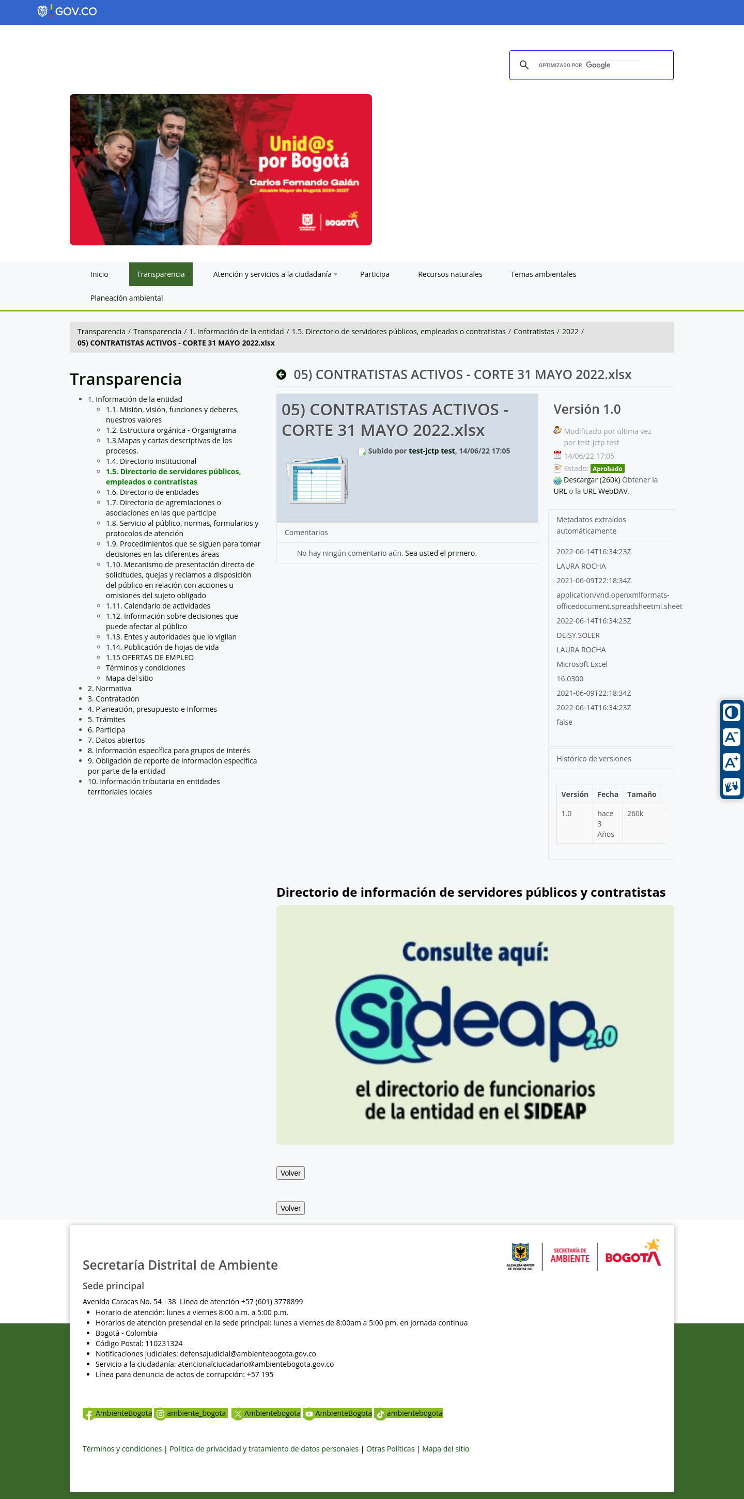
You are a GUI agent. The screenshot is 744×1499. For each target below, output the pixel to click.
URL (560, 491)
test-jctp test (432, 451)
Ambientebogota (266, 1413)
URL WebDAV (605, 491)
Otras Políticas (390, 1449)
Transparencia (102, 331)
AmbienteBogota (117, 1413)
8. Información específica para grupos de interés (169, 750)
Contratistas (534, 331)
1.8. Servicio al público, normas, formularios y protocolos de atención (182, 528)
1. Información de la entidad (236, 331)
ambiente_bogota (191, 1413)
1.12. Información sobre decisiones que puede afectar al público (172, 621)
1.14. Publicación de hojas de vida (162, 647)
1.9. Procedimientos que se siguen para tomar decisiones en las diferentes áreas (183, 549)
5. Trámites (107, 719)
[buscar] (590, 65)
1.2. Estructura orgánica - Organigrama (171, 430)
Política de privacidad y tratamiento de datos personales (264, 1449)
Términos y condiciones (145, 668)
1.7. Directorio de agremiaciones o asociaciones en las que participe (163, 507)
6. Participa (106, 730)
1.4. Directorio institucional (151, 461)
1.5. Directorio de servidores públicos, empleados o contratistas (399, 331)
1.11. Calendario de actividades (158, 606)
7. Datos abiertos (116, 740)
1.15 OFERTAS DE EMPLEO (150, 657)
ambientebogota (408, 1413)
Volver (291, 1173)
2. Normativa (109, 688)
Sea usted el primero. (441, 553)
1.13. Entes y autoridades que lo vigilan (171, 637)
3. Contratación (114, 699)
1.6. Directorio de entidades (152, 492)
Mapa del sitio (129, 678)
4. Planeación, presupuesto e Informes (152, 709)
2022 (570, 331)
